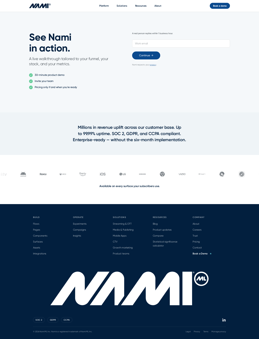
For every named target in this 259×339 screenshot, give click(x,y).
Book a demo (220, 5)
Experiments (80, 223)
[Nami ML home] (40, 5)
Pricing (196, 241)
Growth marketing (123, 247)
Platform (104, 5)
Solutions (122, 5)
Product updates (162, 229)
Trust (195, 235)
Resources (141, 5)
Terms (205, 331)
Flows (36, 223)
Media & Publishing (123, 229)
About (157, 5)
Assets (36, 247)
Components (40, 235)
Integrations (39, 253)
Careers (197, 229)
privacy (153, 65)
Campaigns (79, 229)
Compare (158, 235)
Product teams (121, 253)
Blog (155, 223)
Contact (197, 247)
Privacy (197, 331)
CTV (115, 241)
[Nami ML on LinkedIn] (224, 320)
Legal (188, 331)
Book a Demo (202, 253)
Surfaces (38, 241)
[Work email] (181, 44)
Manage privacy (218, 331)
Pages (36, 229)
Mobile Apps (119, 235)
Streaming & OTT (122, 223)
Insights (77, 235)
